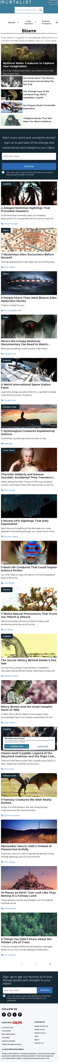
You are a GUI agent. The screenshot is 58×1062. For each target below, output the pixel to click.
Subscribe (53, 2)
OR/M (36, 1036)
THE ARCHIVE (6, 1031)
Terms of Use (39, 1030)
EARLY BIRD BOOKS (8, 1034)
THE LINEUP (6, 1038)
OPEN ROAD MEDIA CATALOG (12, 1044)
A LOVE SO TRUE (7, 1027)
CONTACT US (38, 1043)
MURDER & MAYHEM (8, 1041)
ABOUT (36, 1040)
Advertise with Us (41, 1026)
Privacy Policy (40, 1033)
